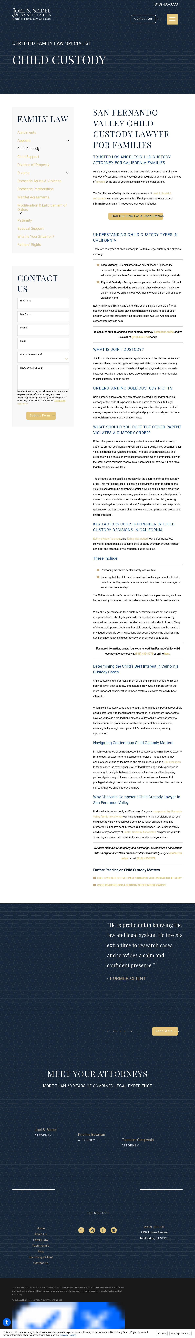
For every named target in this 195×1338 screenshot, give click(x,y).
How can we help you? (31, 368)
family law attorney (112, 816)
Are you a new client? (31, 354)
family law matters (138, 538)
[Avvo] (92, 1202)
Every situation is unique (107, 538)
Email (23, 341)
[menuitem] (43, 132)
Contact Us (40, 1235)
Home (41, 1200)
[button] (7, 1322)
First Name (25, 300)
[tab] (67, 140)
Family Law (40, 1212)
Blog (41, 1223)
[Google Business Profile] (114, 1202)
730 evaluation (172, 762)
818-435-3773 (98, 1185)
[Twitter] (81, 1202)
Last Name (25, 314)
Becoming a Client (41, 1229)
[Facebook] (103, 1202)
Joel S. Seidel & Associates (140, 832)
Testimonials (40, 1217)
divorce (100, 181)
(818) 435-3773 (166, 4)
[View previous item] (109, 1031)
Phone (23, 327)
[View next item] (132, 1031)
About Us (41, 1206)
